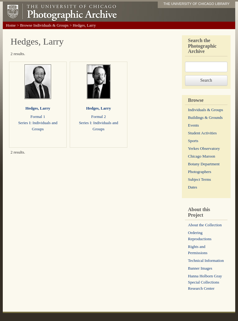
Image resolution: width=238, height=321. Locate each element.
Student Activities (202, 133)
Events (193, 125)
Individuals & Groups (205, 109)
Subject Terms (199, 179)
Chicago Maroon (201, 156)
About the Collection (205, 225)
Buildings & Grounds (205, 117)
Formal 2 (98, 116)
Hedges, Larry (37, 108)
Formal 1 (37, 116)
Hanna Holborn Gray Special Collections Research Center (205, 282)
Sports (193, 140)
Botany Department (204, 164)
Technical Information (206, 260)
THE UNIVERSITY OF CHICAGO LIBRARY (196, 4)
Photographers (199, 171)
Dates (192, 187)
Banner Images (200, 268)
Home (11, 25)
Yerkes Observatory (204, 148)
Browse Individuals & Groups (44, 25)
